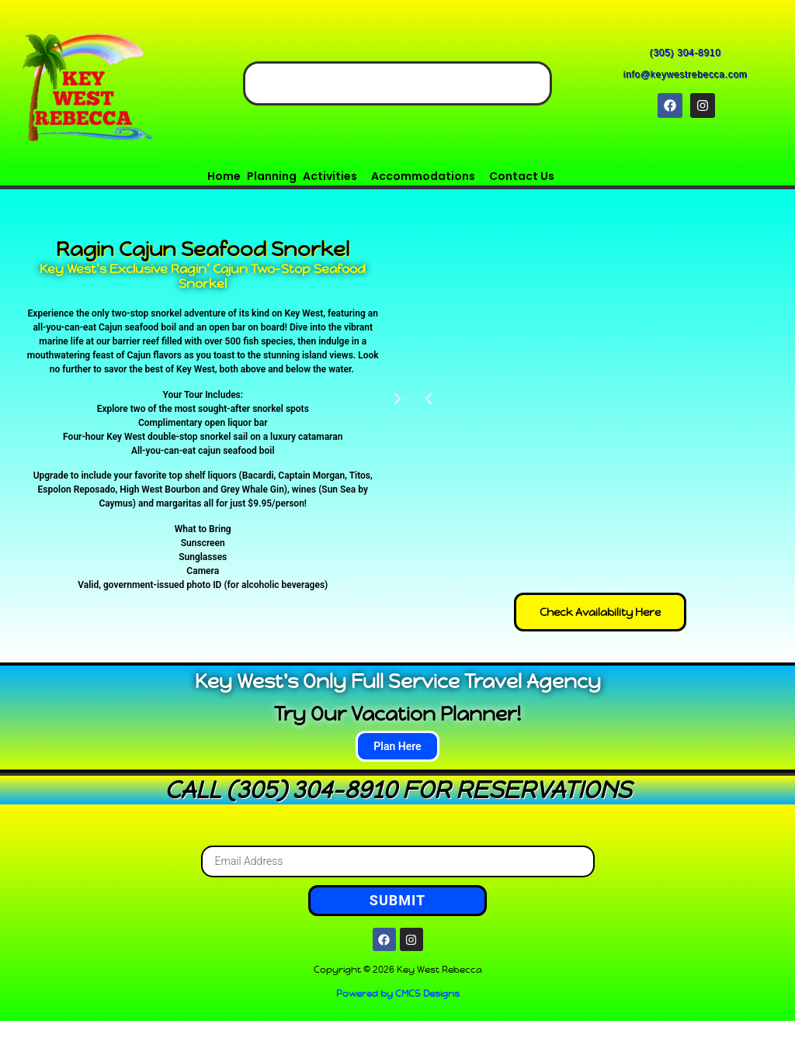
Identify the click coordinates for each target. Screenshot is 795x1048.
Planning (272, 176)
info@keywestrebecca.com (686, 75)
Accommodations (423, 176)
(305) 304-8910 (686, 53)
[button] (334, 176)
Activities (330, 176)
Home (224, 176)
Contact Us (521, 176)
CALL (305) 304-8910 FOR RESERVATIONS (398, 789)
